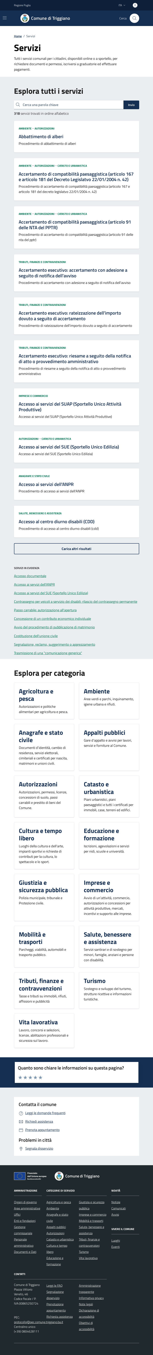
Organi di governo (25, 1202)
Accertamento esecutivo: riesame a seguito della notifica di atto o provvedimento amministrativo (75, 358)
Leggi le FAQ (54, 1285)
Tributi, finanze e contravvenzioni (42, 262)
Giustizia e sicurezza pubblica (91, 1205)
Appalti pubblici (56, 1227)
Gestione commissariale (23, 1230)
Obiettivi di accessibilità (86, 1325)
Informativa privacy (91, 1298)
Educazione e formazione (54, 1261)
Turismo (84, 1251)
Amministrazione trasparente (90, 1288)
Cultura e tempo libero (56, 1248)
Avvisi (115, 1214)
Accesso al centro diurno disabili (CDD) (56, 521)
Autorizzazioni (44, 128)
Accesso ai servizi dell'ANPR (46, 484)
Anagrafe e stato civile (34, 476)
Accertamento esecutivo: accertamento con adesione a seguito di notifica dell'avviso (73, 272)
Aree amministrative (27, 1208)
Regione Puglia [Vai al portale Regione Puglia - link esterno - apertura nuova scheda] (22, 5)
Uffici (17, 1214)
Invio (131, 104)
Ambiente (25, 128)
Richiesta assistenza (59, 1316)
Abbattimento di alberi (41, 136)
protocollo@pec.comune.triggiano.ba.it (38, 1322)
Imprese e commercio (33, 396)
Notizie (115, 1202)
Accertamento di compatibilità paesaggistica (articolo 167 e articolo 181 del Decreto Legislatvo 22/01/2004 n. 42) (76, 176)
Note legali (86, 1304)
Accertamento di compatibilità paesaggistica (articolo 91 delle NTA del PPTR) (75, 224)
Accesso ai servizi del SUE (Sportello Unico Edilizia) (69, 447)
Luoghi (115, 1240)
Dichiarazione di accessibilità (89, 1313)
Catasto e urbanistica (72, 166)
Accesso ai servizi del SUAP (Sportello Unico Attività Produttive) (70, 406)
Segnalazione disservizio (55, 1294)
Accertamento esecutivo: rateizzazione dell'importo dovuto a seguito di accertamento (70, 315)
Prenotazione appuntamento (56, 1307)
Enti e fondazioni (25, 1220)
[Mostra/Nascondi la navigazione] (4, 18)
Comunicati (118, 1208)
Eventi (115, 1246)
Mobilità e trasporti (91, 1220)
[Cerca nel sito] (134, 18)
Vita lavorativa (88, 1258)
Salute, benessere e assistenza (40, 513)
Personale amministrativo (23, 1242)
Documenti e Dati (25, 1251)
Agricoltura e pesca (58, 1202)
